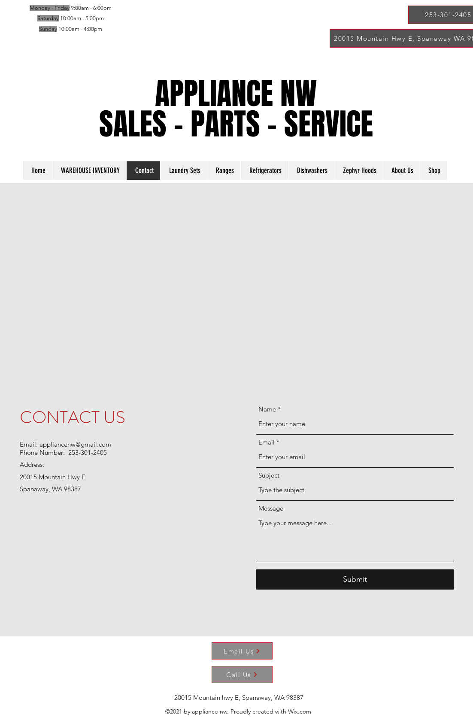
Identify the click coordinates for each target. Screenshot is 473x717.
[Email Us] (242, 651)
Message (270, 508)
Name (267, 409)
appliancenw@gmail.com (75, 444)
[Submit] (355, 579)
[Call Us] (242, 674)
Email (266, 442)
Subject (268, 475)
